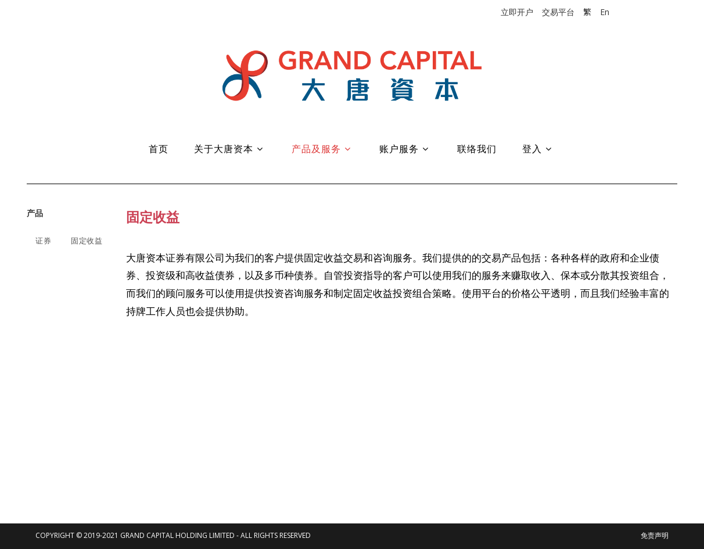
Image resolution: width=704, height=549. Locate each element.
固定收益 (86, 240)
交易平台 (558, 11)
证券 (43, 240)
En (604, 11)
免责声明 (655, 535)
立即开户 (517, 11)
